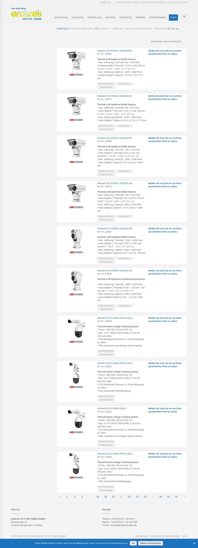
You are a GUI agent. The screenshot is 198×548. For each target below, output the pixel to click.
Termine (140, 17)
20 (169, 28)
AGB (185, 536)
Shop (173, 17)
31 (168, 496)
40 (173, 28)
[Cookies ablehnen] (194, 543)
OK (133, 543)
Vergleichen (106, 87)
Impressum (141, 536)
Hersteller (95, 17)
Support (110, 17)
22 (129, 496)
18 (97, 496)
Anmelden (105, 2)
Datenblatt (124, 84)
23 (137, 496)
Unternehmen (157, 17)
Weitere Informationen (150, 543)
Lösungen (78, 17)
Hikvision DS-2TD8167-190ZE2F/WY (114, 51)
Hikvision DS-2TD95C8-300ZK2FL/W (114, 270)
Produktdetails (106, 84)
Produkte (126, 17)
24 (145, 496)
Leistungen (61, 17)
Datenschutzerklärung (165, 536)
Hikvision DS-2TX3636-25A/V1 (111, 408)
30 (160, 496)
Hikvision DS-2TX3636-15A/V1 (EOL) (115, 318)
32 (176, 496)
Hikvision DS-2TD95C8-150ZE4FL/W (114, 228)
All (177, 28)
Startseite (63, 28)
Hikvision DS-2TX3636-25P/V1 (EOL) (115, 453)
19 (105, 496)
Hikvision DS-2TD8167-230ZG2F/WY (114, 138)
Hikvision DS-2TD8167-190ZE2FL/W (114, 96)
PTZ (96, 28)
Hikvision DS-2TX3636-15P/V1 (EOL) (115, 363)
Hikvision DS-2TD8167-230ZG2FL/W (114, 183)
